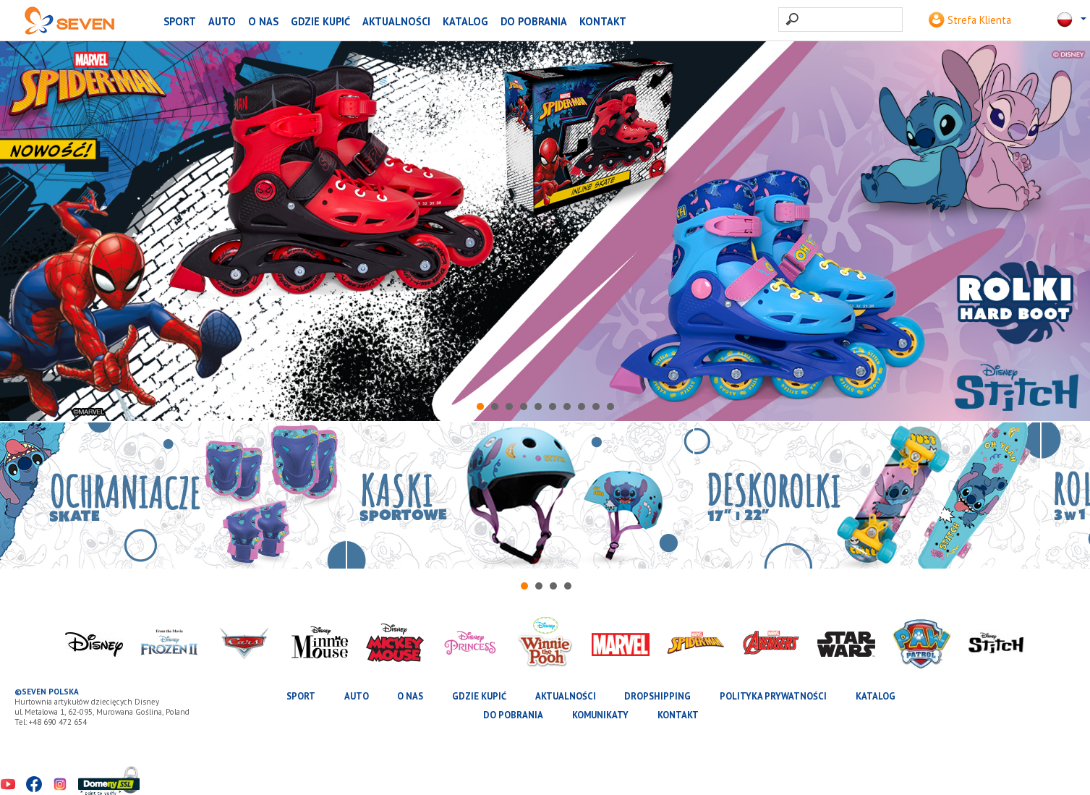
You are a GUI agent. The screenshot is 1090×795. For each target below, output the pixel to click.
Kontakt (602, 21)
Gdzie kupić (320, 21)
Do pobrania (534, 21)
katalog (465, 21)
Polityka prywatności (773, 696)
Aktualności (396, 21)
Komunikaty (600, 715)
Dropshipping (657, 696)
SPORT (179, 21)
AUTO (222, 21)
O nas (263, 21)
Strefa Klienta (970, 20)
